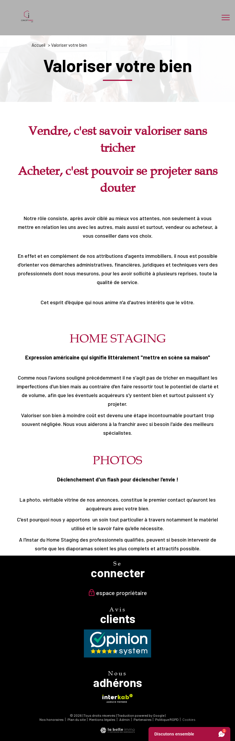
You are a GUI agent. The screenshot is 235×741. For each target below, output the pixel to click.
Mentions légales (102, 719)
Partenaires (143, 719)
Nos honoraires (51, 719)
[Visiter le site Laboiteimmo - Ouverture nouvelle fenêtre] (117, 731)
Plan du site (77, 719)
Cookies (189, 719)
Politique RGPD (167, 719)
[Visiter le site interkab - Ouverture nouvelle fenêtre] (117, 698)
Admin (124, 719)
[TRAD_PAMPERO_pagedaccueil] (27, 20)
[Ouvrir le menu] (225, 17)
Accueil (38, 45)
